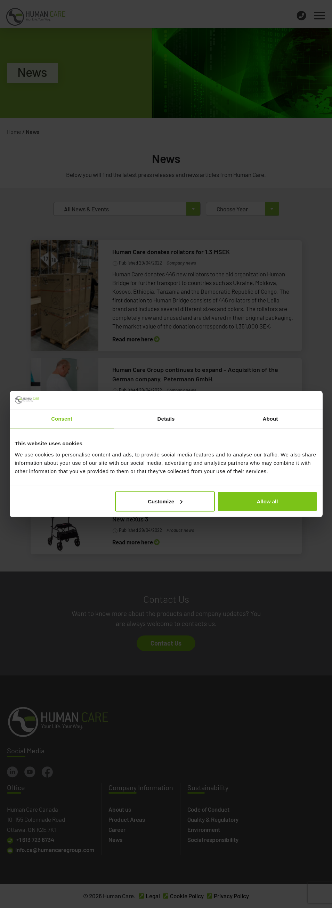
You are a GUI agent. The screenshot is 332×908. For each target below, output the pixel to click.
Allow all (267, 501)
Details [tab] (166, 419)
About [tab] (270, 419)
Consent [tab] (61, 419)
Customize (165, 501)
